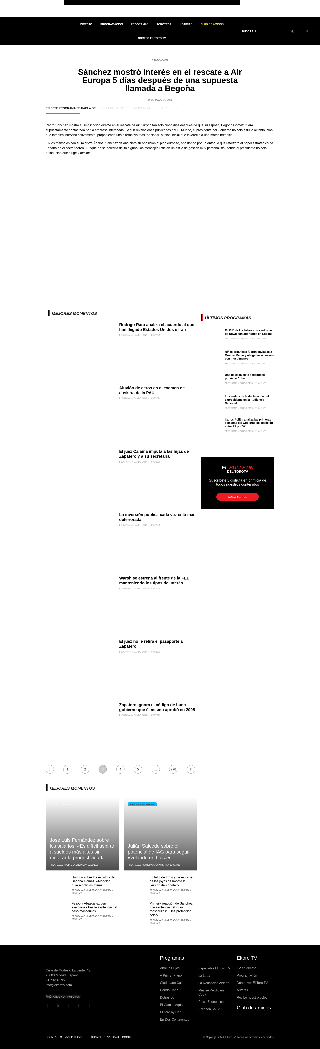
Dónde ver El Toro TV (252, 983)
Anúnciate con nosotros (63, 996)
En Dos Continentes (174, 1019)
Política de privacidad (102, 1037)
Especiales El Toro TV (214, 968)
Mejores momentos (135, 108)
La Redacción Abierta (142, 804)
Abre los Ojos (170, 968)
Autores (242, 990)
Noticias (186, 24)
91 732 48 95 (55, 980)
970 (173, 769)
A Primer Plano (171, 975)
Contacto (54, 1037)
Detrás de (167, 997)
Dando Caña (160, 60)
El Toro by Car (170, 1012)
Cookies (128, 1037)
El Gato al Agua (171, 1005)
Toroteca (164, 24)
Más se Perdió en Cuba (211, 992)
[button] (250, 31)
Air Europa (109, 108)
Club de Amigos (212, 24)
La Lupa (204, 975)
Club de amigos (254, 1007)
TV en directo (246, 968)
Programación (111, 24)
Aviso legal (73, 1037)
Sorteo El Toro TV (152, 38)
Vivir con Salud (209, 1009)
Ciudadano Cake (172, 983)
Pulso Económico (62, 804)
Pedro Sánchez (165, 108)
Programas (140, 24)
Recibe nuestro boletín (253, 997)
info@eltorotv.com (59, 985)
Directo (86, 24)
